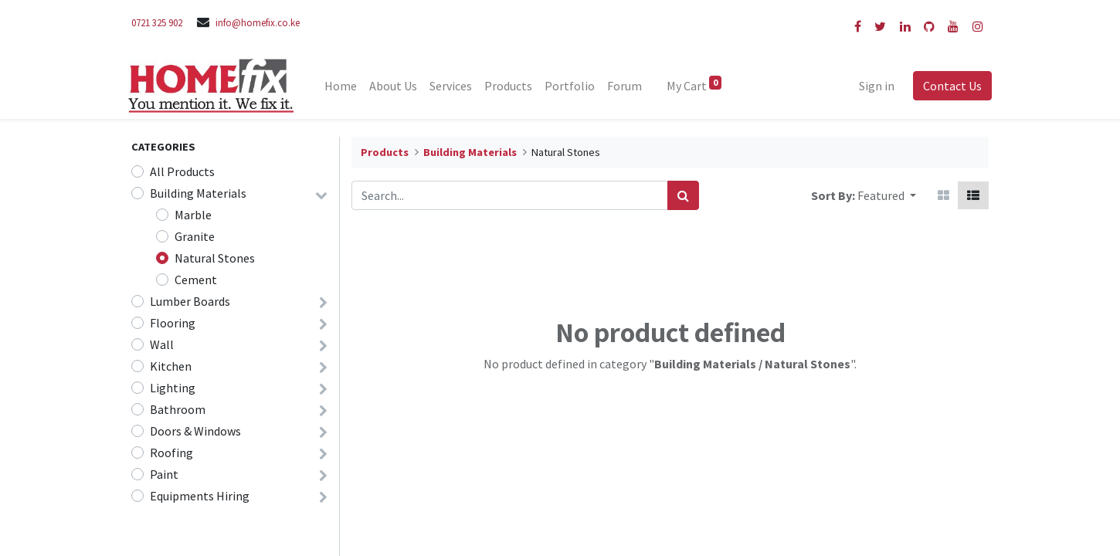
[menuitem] (344, 85)
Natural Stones (215, 258)
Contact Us (949, 85)
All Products (182, 171)
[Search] (683, 195)
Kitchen (171, 366)
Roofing (171, 452)
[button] (886, 195)
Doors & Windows (195, 431)
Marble (193, 214)
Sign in (873, 85)
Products (385, 152)
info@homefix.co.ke (258, 22)
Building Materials (198, 193)
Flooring (172, 323)
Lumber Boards (190, 301)
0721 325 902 (156, 22)
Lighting (172, 387)
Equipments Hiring (199, 495)
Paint (164, 474)
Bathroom (177, 409)
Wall (162, 344)
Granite (195, 236)
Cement (196, 279)
